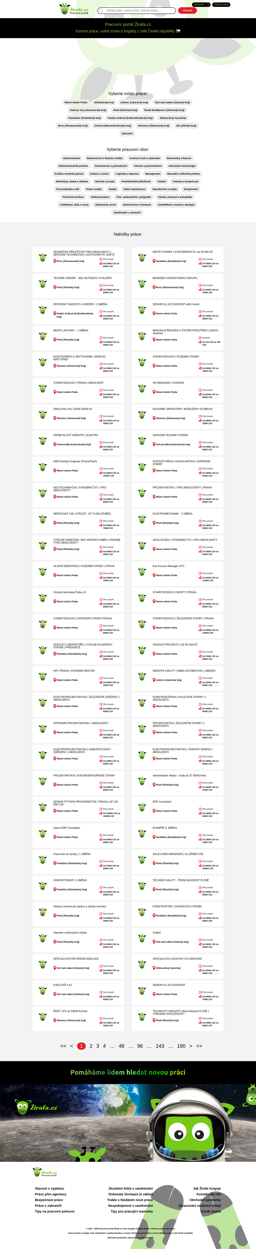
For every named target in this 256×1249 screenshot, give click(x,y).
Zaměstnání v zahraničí (127, 212)
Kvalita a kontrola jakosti (69, 173)
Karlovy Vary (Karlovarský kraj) (88, 110)
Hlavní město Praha (75, 102)
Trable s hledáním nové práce (130, 1200)
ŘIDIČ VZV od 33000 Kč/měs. (70, 1011)
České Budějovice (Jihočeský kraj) (164, 110)
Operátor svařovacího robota (70, 932)
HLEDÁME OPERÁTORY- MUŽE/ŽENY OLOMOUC (183, 409)
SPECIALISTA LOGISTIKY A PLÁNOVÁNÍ (177, 958)
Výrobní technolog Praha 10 (69, 592)
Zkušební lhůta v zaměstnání (130, 1188)
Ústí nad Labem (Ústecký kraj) (172, 102)
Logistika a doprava (127, 173)
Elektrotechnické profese (73, 165)
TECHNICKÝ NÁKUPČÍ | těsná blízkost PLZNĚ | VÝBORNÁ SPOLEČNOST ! (181, 1012)
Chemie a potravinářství (148, 165)
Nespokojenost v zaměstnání (130, 1205)
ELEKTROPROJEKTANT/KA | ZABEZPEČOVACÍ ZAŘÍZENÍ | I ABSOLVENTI (82, 751)
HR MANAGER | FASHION (168, 382)
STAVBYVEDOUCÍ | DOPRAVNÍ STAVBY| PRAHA (82, 618)
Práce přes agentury (50, 1194)
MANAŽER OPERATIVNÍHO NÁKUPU (175, 278)
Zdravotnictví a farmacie (137, 204)
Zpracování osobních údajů (200, 1205)
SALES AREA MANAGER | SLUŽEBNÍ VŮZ (178, 854)
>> (199, 1046)
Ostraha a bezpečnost (185, 181)
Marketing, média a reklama (72, 181)
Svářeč (157, 932)
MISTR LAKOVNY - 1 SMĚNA (70, 330)
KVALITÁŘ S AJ (62, 985)
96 (140, 1046)
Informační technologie (182, 165)
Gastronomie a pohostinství (111, 165)
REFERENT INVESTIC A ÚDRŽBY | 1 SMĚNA (80, 304)
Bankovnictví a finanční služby (105, 158)
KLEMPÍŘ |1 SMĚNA (165, 828)
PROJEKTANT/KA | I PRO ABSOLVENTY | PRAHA (182, 487)
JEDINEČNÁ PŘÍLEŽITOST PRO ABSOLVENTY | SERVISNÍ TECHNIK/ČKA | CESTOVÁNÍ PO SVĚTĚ (84, 253)
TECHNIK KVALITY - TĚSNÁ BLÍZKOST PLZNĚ (181, 880)
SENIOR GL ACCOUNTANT (169, 985)
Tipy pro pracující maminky (132, 1211)
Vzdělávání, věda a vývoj (74, 204)
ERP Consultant (162, 801)
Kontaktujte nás (209, 1194)
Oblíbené (201, 5)
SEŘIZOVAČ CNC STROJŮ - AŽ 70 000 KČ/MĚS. (82, 513)
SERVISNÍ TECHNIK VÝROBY (171, 435)
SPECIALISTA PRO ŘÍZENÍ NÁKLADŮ (76, 958)
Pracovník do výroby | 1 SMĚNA (72, 854)
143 (160, 1046)
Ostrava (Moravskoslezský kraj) (113, 125)
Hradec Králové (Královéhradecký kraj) (130, 118)
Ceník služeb (211, 1211)
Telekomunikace (100, 197)
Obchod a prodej (104, 181)
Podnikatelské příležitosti (136, 181)
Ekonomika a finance (179, 158)
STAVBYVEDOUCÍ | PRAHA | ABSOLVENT (78, 382)
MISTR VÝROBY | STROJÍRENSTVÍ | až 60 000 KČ (183, 252)
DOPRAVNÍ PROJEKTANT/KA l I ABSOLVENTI (80, 723)
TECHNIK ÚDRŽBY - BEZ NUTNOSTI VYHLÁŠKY (82, 278)
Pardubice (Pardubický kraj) (84, 118)
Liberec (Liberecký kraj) (134, 102)
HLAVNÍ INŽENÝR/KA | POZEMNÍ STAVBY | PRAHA (84, 566)
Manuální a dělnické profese (183, 173)
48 (121, 1046)
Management (152, 173)
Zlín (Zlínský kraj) (186, 125)
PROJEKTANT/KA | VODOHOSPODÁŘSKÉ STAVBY (84, 775)
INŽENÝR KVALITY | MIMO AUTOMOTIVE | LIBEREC (184, 670)
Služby (113, 189)
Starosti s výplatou (49, 1188)
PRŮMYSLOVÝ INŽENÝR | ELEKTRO (75, 435)
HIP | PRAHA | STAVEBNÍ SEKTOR (74, 670)
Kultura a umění (99, 173)
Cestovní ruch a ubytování (144, 158)
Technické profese (73, 197)
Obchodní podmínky (205, 1200)
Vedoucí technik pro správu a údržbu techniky (79, 906)
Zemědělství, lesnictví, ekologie (176, 204)
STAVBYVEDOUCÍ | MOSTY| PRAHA (174, 592)
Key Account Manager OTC (168, 566)
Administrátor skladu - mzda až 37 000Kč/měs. (180, 775)
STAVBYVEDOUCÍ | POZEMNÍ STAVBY (176, 356)
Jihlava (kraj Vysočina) (173, 118)
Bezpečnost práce (49, 1200)
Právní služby (94, 189)
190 (181, 1046)
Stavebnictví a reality (164, 189)
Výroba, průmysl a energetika (175, 197)
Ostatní (162, 181)
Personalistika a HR (67, 189)
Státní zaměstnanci (134, 189)
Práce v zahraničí (48, 1205)
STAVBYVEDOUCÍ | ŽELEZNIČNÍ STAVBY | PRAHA (183, 618)
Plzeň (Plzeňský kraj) (125, 110)
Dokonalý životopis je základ (131, 1194)
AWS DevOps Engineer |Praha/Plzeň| (75, 461)
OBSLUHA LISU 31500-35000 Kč (72, 409)
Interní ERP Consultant (66, 828)
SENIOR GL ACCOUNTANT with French (176, 304)
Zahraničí (127, 133)
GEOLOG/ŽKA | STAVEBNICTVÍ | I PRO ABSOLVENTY (185, 540)
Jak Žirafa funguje (207, 1188)
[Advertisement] (128, 63)
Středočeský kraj (104, 102)
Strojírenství (191, 189)
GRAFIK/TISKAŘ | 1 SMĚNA (70, 880)
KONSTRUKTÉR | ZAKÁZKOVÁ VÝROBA (177, 906)
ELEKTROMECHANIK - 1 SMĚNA (172, 513)
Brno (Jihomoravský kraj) (73, 125)
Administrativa (71, 158)
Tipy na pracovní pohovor (55, 1211)
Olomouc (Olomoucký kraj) (153, 125)
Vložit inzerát (221, 4)
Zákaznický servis (105, 204)
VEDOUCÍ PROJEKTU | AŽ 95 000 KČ (175, 644)
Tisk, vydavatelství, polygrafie (133, 197)
